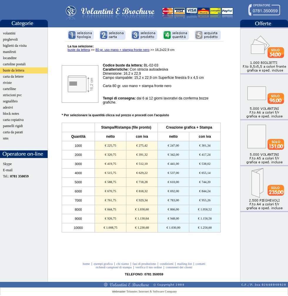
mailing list (184, 263)
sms (6, 138)
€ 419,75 (110, 163)
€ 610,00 (173, 182)
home (86, 263)
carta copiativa (13, 120)
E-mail (8, 170)
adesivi (8, 107)
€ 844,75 (110, 209)
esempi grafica (103, 263)
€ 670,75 (110, 191)
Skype (7, 164)
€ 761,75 (110, 200)
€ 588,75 (110, 182)
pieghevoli (10, 39)
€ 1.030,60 (142, 209)
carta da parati (13, 132)
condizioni (166, 263)
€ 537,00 (173, 172)
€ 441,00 (173, 163)
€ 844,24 (205, 191)
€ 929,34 (142, 200)
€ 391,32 (142, 154)
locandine (10, 58)
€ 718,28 (142, 182)
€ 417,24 (205, 154)
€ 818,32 (142, 191)
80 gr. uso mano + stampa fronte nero (123, 49)
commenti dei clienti (179, 267)
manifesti (9, 52)
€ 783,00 (173, 200)
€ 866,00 (173, 209)
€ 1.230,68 (142, 227)
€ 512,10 (142, 163)
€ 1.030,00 (173, 227)
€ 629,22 (142, 172)
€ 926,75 (110, 218)
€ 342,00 (173, 154)
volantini (9, 33)
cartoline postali (14, 64)
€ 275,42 (142, 145)
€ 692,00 (173, 191)
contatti (200, 263)
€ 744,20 (205, 182)
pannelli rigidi (13, 126)
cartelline (9, 89)
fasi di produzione (144, 263)
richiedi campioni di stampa (114, 267)
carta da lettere (13, 76)
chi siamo (122, 263)
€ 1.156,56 (205, 218)
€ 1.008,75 (111, 227)
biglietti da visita (15, 46)
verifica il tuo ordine (148, 267)
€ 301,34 (205, 145)
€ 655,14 (205, 172)
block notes (11, 114)
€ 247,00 (173, 145)
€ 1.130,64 (142, 218)
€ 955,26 (205, 200)
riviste (7, 83)
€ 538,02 (205, 163)
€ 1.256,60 (205, 227)
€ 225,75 (110, 145)
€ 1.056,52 (205, 209)
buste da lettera (13, 70)
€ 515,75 (110, 172)
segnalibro (10, 101)
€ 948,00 (173, 218)
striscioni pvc (12, 95)
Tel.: (16, 176)
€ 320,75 (110, 154)
